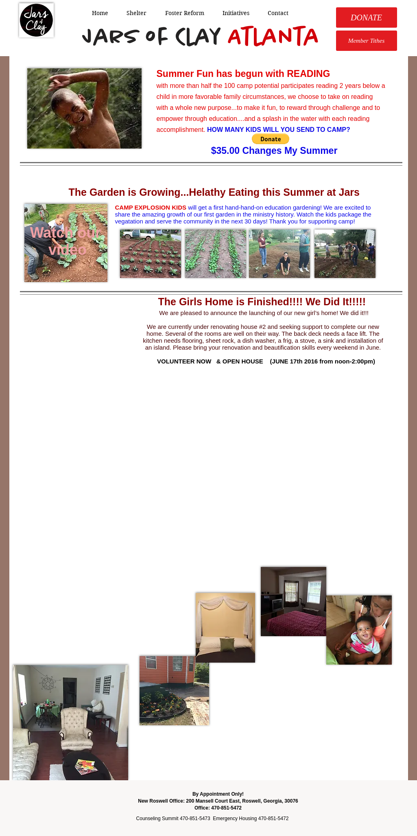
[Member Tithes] (366, 41)
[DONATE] (366, 17)
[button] (270, 138)
